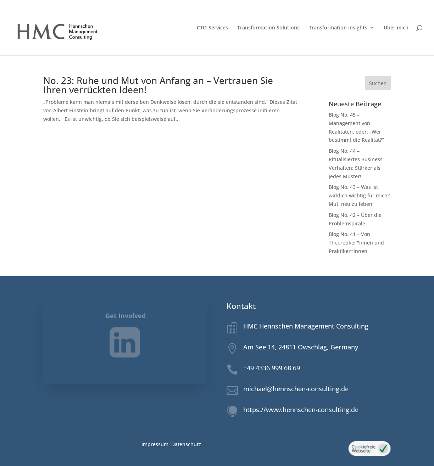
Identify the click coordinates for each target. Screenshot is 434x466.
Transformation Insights (338, 28)
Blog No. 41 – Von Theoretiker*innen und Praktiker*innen (356, 242)
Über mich (396, 28)
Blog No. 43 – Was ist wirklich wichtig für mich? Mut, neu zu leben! (359, 195)
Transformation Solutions (268, 28)
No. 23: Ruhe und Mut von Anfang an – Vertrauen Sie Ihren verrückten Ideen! (158, 85)
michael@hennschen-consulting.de (296, 388)
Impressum (154, 444)
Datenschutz (186, 444)
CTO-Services (212, 28)
